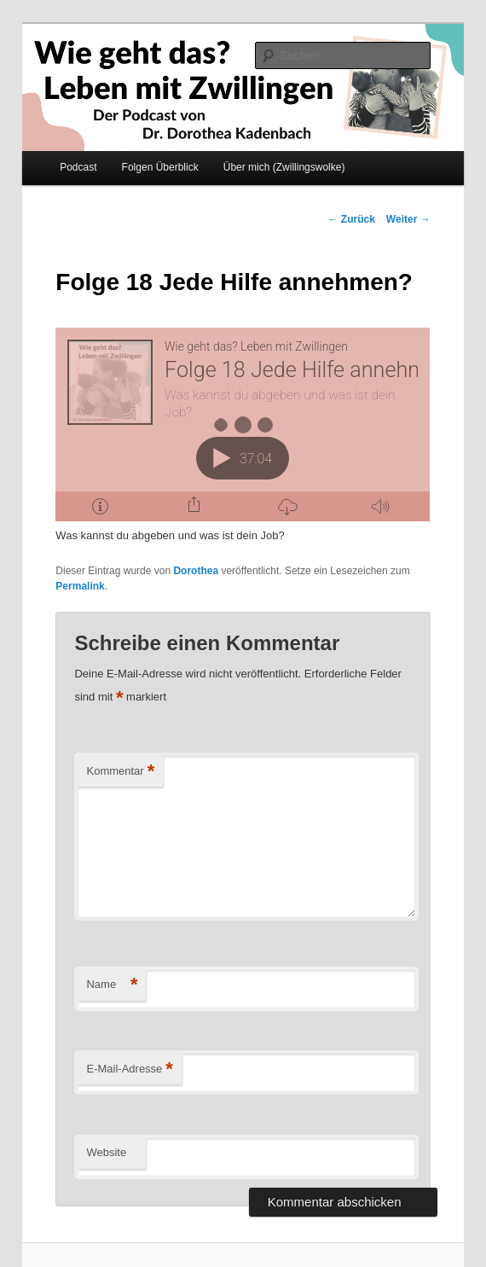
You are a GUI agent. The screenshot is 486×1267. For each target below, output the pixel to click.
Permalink (79, 586)
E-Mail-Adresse (129, 1069)
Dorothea (195, 571)
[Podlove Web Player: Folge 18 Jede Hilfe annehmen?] (242, 424)
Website (106, 1152)
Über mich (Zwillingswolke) (284, 167)
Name (111, 985)
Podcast (78, 167)
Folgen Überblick (160, 167)
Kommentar (120, 771)
